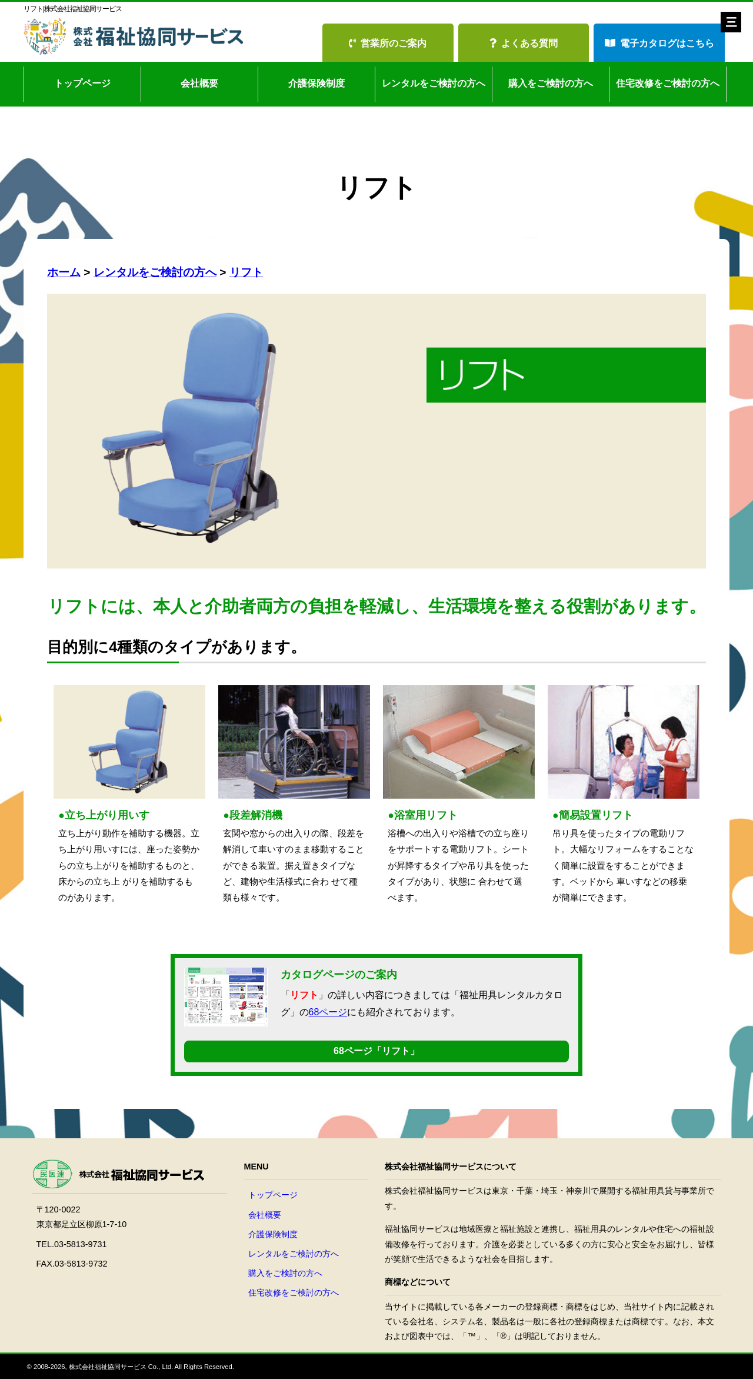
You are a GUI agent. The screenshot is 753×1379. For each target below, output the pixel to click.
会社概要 (199, 83)
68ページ (328, 1012)
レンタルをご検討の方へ (433, 83)
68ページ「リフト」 (376, 1051)
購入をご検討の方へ (550, 83)
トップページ (82, 83)
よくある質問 (523, 43)
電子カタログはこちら (659, 43)
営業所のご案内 (388, 43)
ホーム (64, 272)
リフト (246, 272)
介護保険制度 (316, 83)
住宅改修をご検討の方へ (667, 83)
